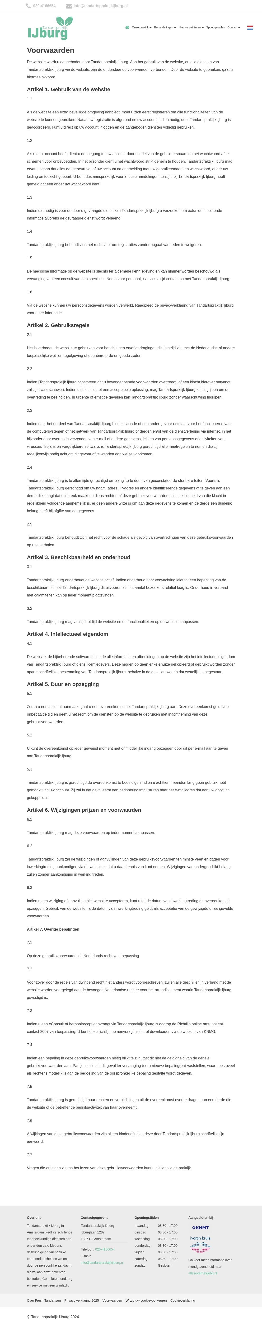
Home (127, 27)
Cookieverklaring (182, 1300)
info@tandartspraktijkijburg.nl (101, 6)
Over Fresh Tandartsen (44, 1300)
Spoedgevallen (215, 27)
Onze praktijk (142, 27)
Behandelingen (165, 27)
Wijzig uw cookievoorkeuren (146, 1300)
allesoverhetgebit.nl (202, 1273)
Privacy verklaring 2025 (81, 1300)
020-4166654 (44, 6)
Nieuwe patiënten (191, 27)
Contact (233, 27)
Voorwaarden (112, 1300)
